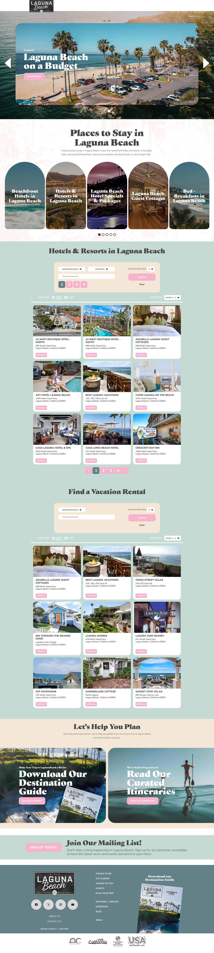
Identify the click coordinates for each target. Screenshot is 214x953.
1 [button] (62, 284)
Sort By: (156, 297)
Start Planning (36, 80)
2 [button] (69, 284)
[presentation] (8, 63)
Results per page (137, 269)
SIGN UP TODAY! (43, 847)
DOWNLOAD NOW (32, 800)
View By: (44, 297)
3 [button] (76, 284)
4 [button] (84, 284)
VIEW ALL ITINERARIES (142, 800)
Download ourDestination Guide (159, 877)
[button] (105, 111)
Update (142, 277)
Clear (142, 284)
